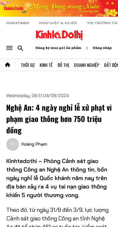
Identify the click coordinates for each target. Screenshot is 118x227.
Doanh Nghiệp (86, 64)
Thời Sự (28, 64)
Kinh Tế (46, 64)
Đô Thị (63, 64)
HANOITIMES (17, 23)
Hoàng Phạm (34, 144)
